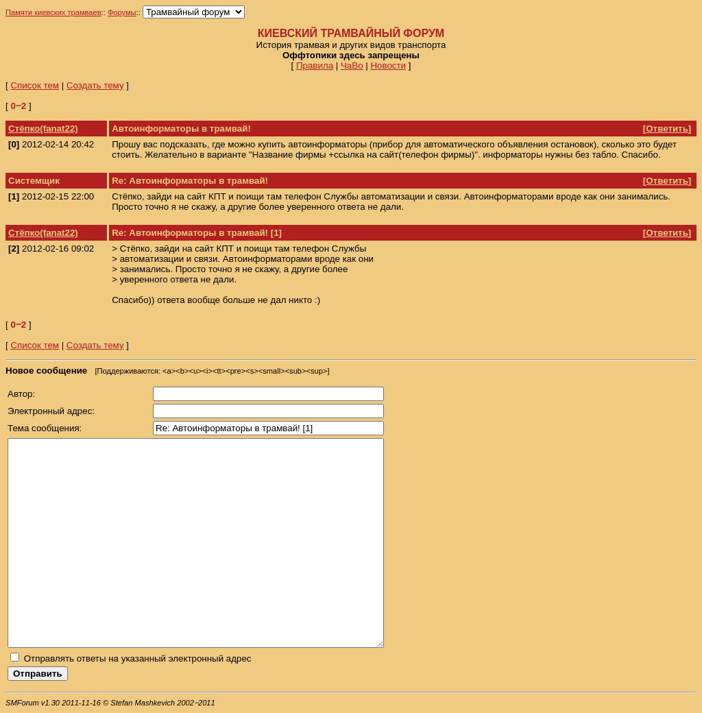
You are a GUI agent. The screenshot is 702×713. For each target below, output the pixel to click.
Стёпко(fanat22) (43, 128)
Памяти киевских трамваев (53, 12)
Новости (388, 65)
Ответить (667, 128)
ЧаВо (352, 65)
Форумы (122, 12)
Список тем (34, 85)
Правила (314, 65)
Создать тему (95, 85)
